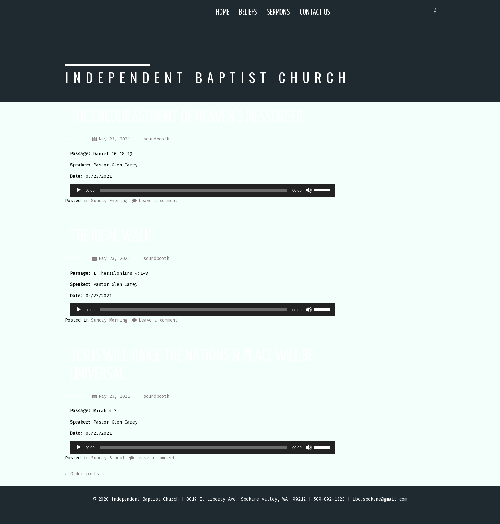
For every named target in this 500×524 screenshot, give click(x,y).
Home (222, 12)
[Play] (78, 190)
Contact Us (315, 12)
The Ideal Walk (110, 237)
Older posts (82, 474)
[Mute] (308, 190)
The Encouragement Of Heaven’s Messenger (186, 117)
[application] (202, 190)
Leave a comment (158, 200)
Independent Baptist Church (208, 77)
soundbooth (156, 139)
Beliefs (248, 12)
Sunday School (108, 458)
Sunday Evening (109, 200)
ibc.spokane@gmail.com (379, 499)
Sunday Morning (109, 320)
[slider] (193, 190)
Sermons (278, 12)
